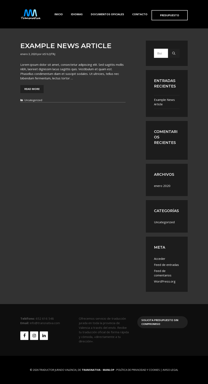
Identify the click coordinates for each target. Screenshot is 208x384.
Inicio (58, 14)
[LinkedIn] (44, 335)
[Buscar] (174, 53)
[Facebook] (24, 335)
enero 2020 (162, 186)
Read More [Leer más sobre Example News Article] (32, 89)
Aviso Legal (170, 370)
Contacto (139, 14)
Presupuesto (169, 15)
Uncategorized (33, 100)
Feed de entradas (166, 265)
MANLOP (108, 370)
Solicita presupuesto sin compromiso (159, 322)
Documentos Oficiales (107, 14)
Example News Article (66, 45)
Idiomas (77, 14)
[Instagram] (34, 335)
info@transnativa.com (45, 323)
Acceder (159, 259)
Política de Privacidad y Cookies (138, 370)
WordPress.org (165, 281)
